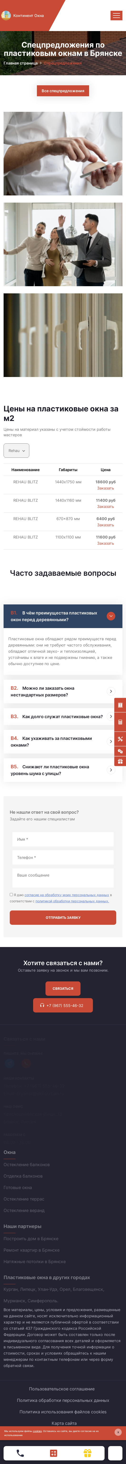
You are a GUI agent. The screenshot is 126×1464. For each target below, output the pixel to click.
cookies (37, 1431)
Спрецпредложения (63, 63)
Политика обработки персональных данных (63, 1400)
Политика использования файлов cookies (63, 1411)
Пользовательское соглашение (62, 1388)
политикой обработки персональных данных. (72, 901)
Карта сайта (64, 1423)
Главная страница (21, 63)
